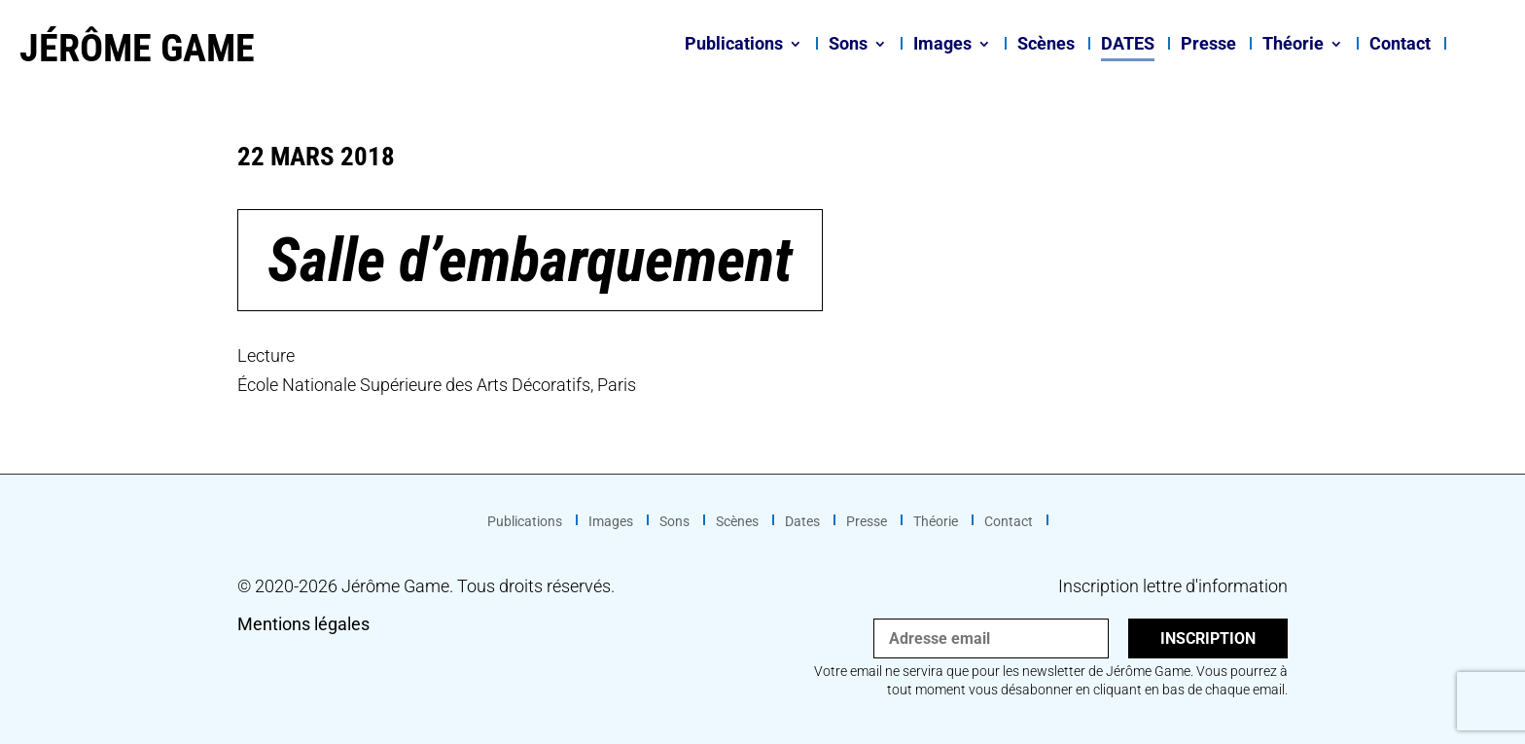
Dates (1127, 45)
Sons (848, 45)
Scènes (1046, 45)
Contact (1400, 45)
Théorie (1293, 45)
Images (942, 45)
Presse (1208, 45)
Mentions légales (303, 624)
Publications (734, 45)
